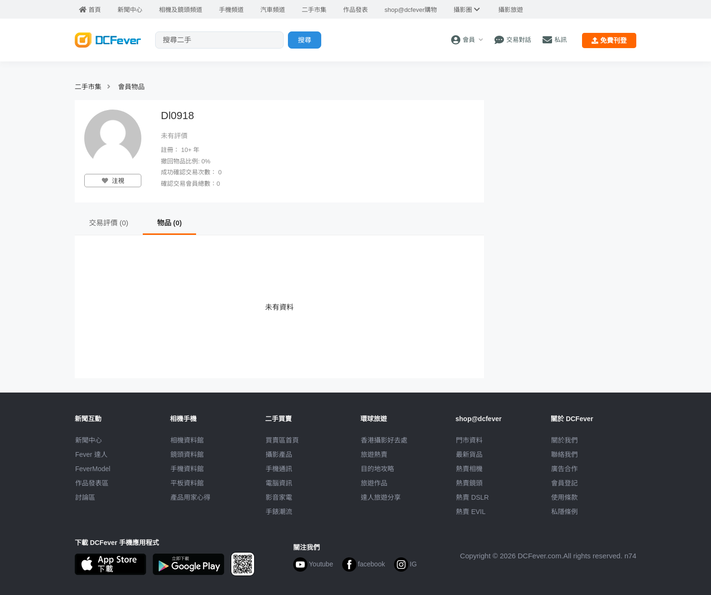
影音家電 (279, 497)
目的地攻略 (377, 469)
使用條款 (564, 497)
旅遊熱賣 (374, 454)
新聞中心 (88, 440)
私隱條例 (564, 511)
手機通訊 (279, 469)
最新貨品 (469, 454)
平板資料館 (187, 483)
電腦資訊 (279, 483)
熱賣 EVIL (470, 511)
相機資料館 (187, 440)
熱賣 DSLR (472, 497)
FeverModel (92, 469)
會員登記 (564, 483)
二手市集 (88, 87)
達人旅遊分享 (381, 497)
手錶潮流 (279, 511)
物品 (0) (169, 223)
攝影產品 (279, 454)
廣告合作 (564, 469)
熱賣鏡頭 (469, 483)
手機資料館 (187, 469)
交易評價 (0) (108, 223)
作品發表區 (92, 483)
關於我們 (564, 440)
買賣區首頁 (282, 440)
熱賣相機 (469, 469)
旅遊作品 (374, 483)
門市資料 (469, 440)
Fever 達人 (91, 454)
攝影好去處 (384, 440)
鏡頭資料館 (187, 454)
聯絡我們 (564, 454)
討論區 (85, 497)
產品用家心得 (190, 497)
